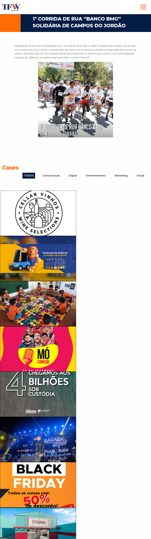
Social (140, 175)
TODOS (29, 175)
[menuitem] (143, 7)
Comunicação (51, 175)
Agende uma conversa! (106, 471)
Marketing (121, 175)
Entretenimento (96, 175)
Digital (73, 175)
